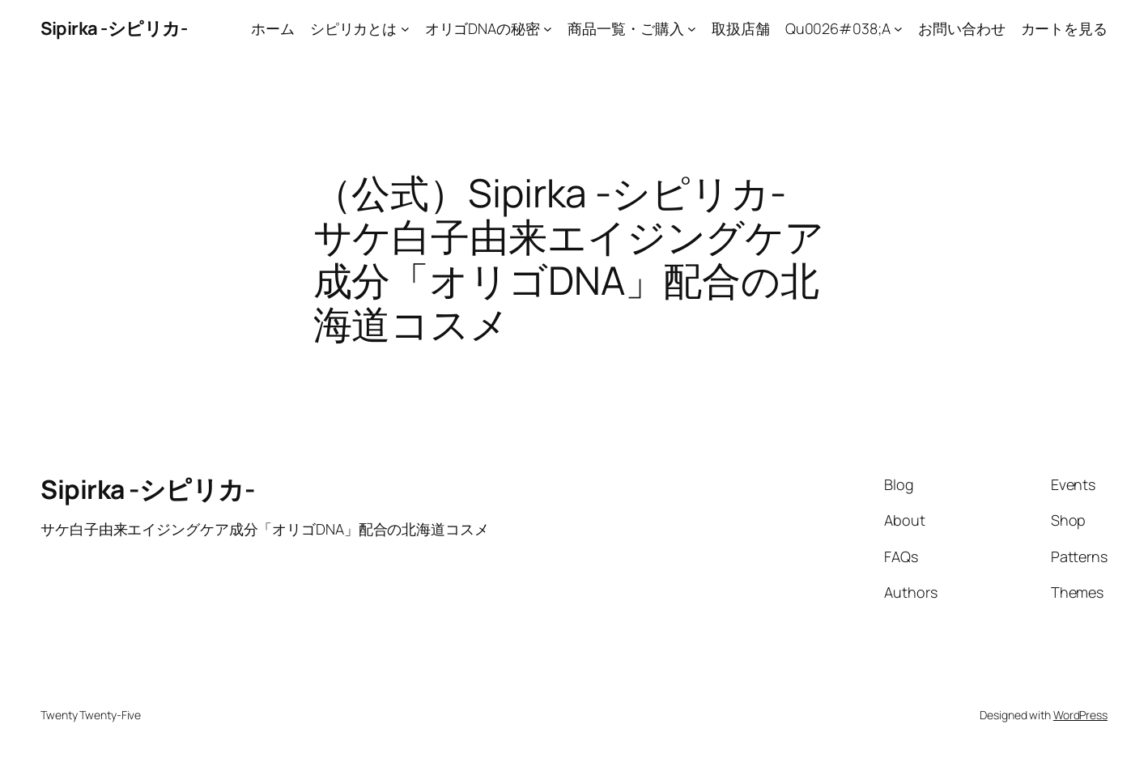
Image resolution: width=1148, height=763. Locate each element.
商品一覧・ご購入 (625, 28)
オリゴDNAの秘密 (482, 28)
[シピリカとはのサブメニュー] (405, 28)
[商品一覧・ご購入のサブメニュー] (691, 28)
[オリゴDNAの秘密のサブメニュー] (547, 28)
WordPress (1080, 715)
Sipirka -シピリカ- (113, 28)
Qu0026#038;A (838, 28)
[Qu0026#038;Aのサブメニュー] (898, 28)
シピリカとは (353, 28)
